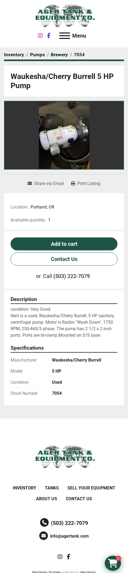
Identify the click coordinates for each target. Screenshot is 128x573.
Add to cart (64, 244)
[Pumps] (37, 54)
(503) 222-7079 (71, 276)
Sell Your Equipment (91, 488)
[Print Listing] (85, 183)
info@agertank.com (69, 536)
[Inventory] (14, 54)
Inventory (24, 488)
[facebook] (49, 36)
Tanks (52, 488)
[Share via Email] (45, 183)
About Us (46, 498)
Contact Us (64, 259)
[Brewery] (59, 54)
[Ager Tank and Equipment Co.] (64, 457)
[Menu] (64, 35)
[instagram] (40, 36)
